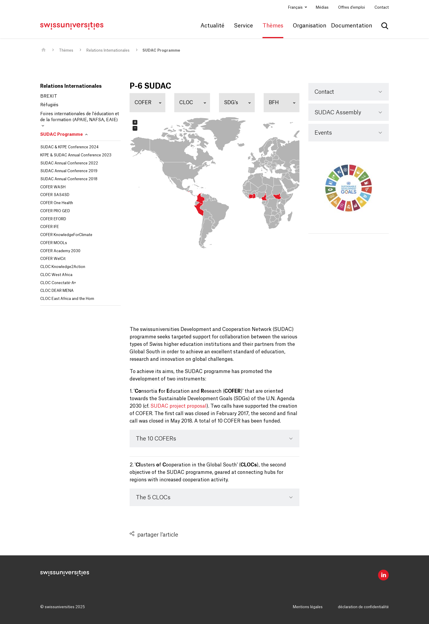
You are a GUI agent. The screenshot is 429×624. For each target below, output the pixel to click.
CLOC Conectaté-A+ (58, 283)
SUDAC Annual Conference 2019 (68, 171)
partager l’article (157, 534)
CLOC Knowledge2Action (62, 267)
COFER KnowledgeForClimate (66, 235)
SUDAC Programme (161, 50)
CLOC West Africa (56, 275)
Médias (322, 7)
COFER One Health (56, 203)
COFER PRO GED (55, 211)
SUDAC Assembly (338, 112)
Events (323, 132)
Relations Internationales (108, 50)
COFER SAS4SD (54, 195)
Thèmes (66, 50)
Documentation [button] (351, 25)
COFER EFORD (53, 219)
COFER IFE (49, 227)
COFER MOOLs (53, 243)
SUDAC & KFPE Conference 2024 (69, 147)
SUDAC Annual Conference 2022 (69, 163)
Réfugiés (49, 105)
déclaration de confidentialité (363, 607)
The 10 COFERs (156, 438)
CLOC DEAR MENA (57, 290)
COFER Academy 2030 (60, 251)
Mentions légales (308, 607)
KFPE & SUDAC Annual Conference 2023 (75, 155)
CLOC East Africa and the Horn (67, 299)
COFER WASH (53, 187)
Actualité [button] (212, 25)
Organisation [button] (309, 25)
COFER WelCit (53, 259)
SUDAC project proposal (178, 406)
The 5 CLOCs (153, 497)
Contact (381, 7)
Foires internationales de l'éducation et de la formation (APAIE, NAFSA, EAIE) (79, 120)
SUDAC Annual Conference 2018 (68, 179)
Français (296, 7)
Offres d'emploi (351, 7)
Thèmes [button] (272, 25)
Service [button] (243, 25)
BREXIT (48, 96)
